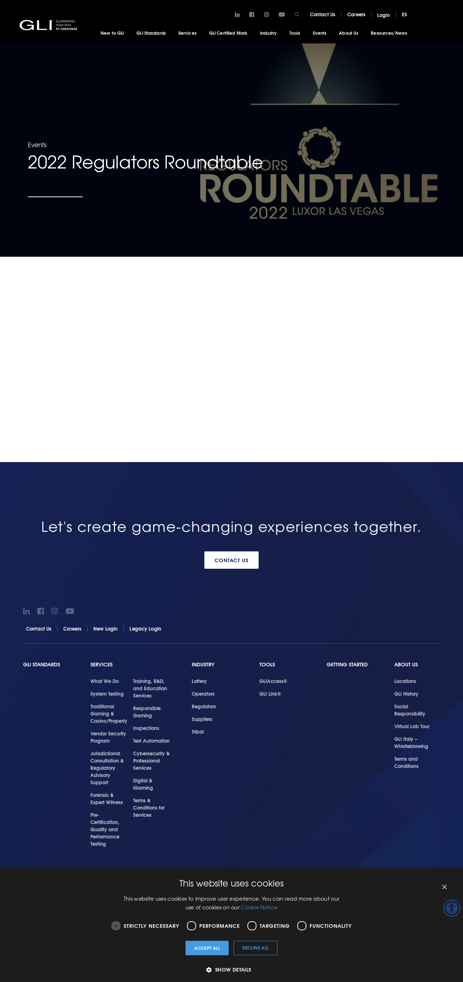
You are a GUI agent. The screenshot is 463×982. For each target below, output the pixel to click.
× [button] (444, 887)
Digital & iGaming (143, 784)
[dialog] (231, 925)
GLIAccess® (273, 680)
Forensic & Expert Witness (106, 798)
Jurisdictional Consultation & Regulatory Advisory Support (107, 768)
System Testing (107, 693)
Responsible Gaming (147, 711)
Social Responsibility (409, 710)
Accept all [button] (207, 947)
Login (383, 14)
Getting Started (347, 664)
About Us (348, 32)
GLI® (48, 25)
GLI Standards (151, 32)
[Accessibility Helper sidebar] (451, 908)
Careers (356, 14)
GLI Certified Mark (228, 32)
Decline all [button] (255, 947)
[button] (231, 969)
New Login (105, 628)
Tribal (198, 731)
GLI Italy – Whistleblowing (411, 742)
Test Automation (151, 740)
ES (404, 14)
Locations (405, 680)
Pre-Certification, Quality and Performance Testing (104, 829)
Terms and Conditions (406, 762)
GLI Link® (270, 693)
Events (320, 32)
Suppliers (202, 718)
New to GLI (112, 32)
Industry (268, 32)
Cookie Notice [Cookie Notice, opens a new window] (259, 907)
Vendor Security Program (108, 737)
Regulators (204, 706)
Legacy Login (145, 628)
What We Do (104, 680)
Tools (294, 32)
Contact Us (322, 14)
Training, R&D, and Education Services (150, 688)
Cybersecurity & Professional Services (151, 760)
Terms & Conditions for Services (149, 807)
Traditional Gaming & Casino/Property (108, 713)
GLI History (406, 693)
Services (187, 32)
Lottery (199, 680)
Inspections (146, 727)
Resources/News (389, 32)
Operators (203, 693)
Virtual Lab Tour (411, 726)
